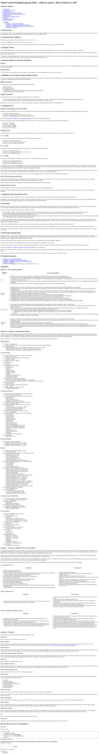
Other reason (5, 737)
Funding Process (6, 15)
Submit (16, 747)
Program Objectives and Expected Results (12, 12)
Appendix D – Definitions (11, 27)
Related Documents (7, 20)
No (4, 726)
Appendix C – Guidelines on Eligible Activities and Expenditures (20, 26)
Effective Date (6, 9)
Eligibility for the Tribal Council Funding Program (14, 14)
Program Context (7, 11)
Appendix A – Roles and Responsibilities (15, 23)
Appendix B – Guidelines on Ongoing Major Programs (18, 24)
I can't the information (8, 733)
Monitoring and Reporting (9, 19)
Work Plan (5, 17)
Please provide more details (6, 739)
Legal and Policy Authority (9, 10)
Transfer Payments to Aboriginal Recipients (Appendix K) (64, 645)
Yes (2, 726)
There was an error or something (12, 735)
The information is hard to (11, 734)
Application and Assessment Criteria (11, 16)
